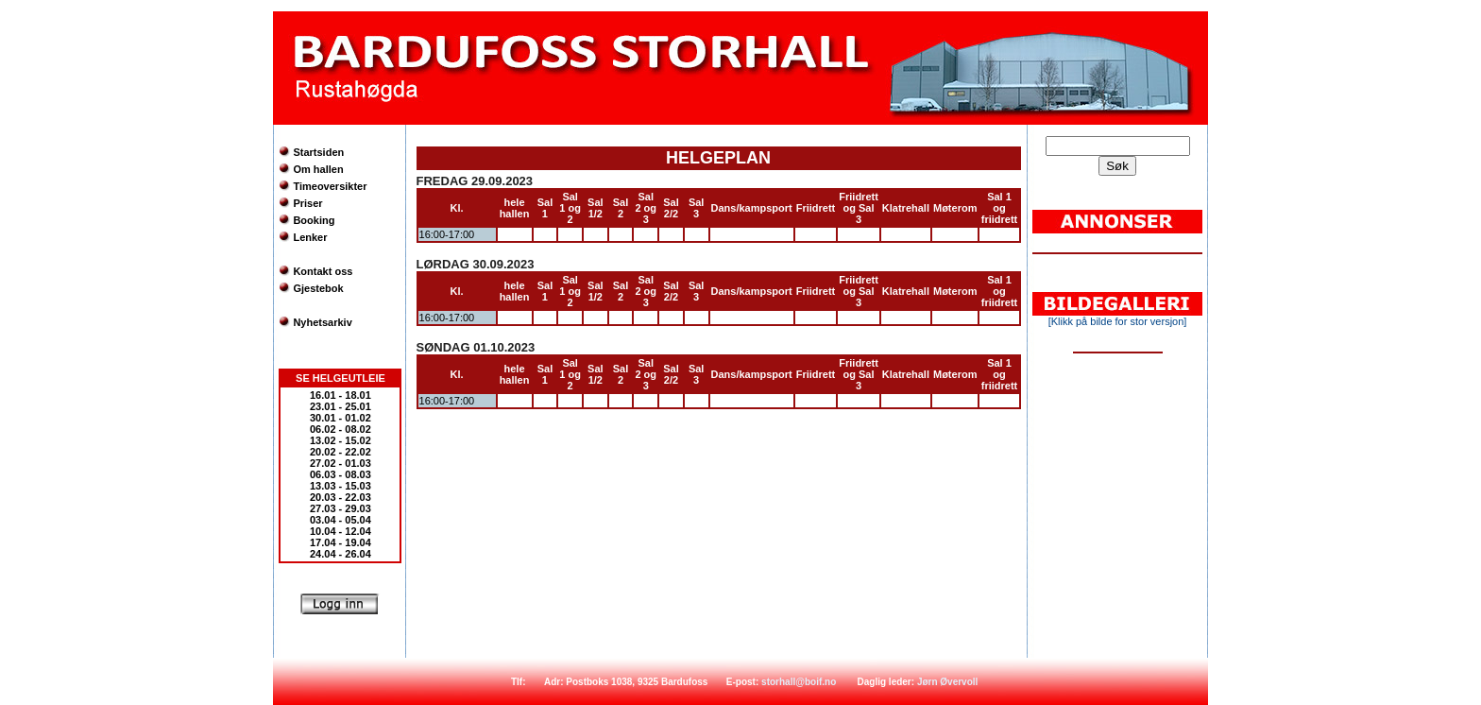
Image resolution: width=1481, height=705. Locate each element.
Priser (307, 203)
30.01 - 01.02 (340, 417)
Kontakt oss (322, 271)
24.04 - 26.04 (340, 553)
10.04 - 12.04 (340, 531)
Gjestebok (318, 288)
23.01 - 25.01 (340, 406)
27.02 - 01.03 (340, 463)
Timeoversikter (329, 186)
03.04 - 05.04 (340, 519)
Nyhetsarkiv (322, 322)
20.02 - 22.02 (340, 451)
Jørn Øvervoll (947, 682)
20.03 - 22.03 (340, 497)
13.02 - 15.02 (340, 440)
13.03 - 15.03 (340, 485)
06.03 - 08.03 (340, 474)
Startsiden (318, 152)
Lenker (310, 237)
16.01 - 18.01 (340, 395)
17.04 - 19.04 (340, 542)
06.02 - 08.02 (340, 429)
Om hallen (318, 169)
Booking (313, 220)
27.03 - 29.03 (340, 508)
